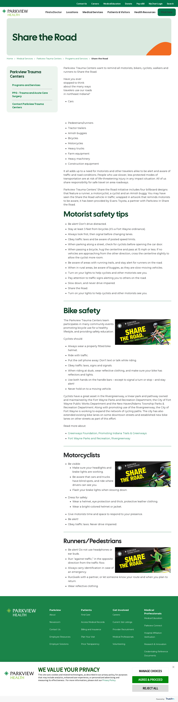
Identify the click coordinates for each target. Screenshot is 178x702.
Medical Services (93, 12)
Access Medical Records (93, 623)
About (52, 615)
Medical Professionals (123, 638)
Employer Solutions (59, 645)
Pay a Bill (140, 4)
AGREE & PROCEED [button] (150, 680)
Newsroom (55, 623)
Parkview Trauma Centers (49, 58)
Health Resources (144, 12)
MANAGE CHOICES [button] (150, 671)
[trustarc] (170, 699)
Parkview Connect (153, 626)
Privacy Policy (108, 680)
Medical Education (112, 4)
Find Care (166, 12)
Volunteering (119, 645)
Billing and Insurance (91, 630)
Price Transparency (90, 645)
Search (170, 4)
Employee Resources (60, 638)
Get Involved (121, 610)
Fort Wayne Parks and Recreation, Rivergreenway (99, 438)
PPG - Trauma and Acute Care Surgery (30, 94)
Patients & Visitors (118, 12)
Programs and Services (76, 58)
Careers (95, 4)
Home (10, 58)
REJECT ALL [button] (150, 688)
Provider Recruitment (123, 630)
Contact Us (81, 4)
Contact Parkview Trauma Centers (28, 105)
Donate (128, 4)
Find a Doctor (53, 12)
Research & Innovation (155, 645)
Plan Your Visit (88, 638)
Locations (72, 12)
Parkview (56, 610)
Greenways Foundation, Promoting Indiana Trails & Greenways (107, 433)
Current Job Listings (122, 623)
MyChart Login (155, 4)
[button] (173, 667)
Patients (86, 610)
